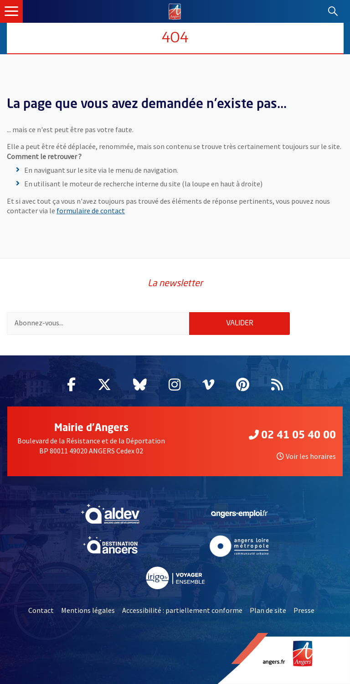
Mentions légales (88, 610)
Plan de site (268, 610)
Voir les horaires (306, 456)
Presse (303, 610)
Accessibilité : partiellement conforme (182, 610)
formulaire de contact (91, 210)
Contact (41, 610)
